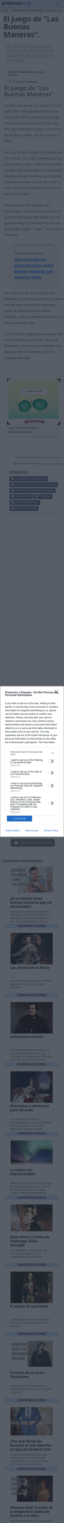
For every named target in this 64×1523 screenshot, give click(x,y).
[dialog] (32, 761)
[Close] (57, 692)
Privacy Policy (51, 830)
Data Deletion (13, 830)
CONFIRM (19, 818)
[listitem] (32, 753)
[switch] (51, 761)
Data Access (31, 830)
